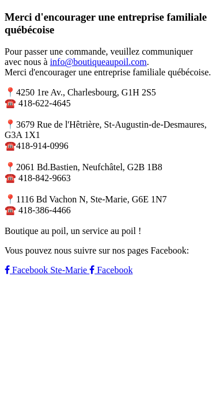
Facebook (110, 270)
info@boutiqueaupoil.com (98, 62)
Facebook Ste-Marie (47, 270)
